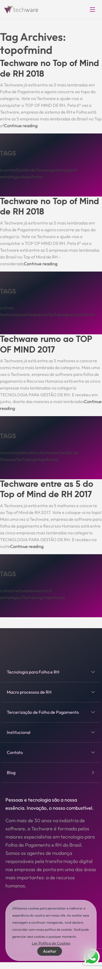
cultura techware (42, 452)
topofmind (32, 176)
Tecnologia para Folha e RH (51, 672)
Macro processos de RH (51, 692)
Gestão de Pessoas (34, 170)
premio (41, 314)
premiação (62, 170)
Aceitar (49, 951)
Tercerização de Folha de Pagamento (51, 712)
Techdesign (27, 459)
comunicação (13, 452)
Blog (51, 772)
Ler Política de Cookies (51, 943)
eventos (8, 170)
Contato (51, 752)
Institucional (51, 732)
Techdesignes (61, 314)
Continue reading (21, 125)
